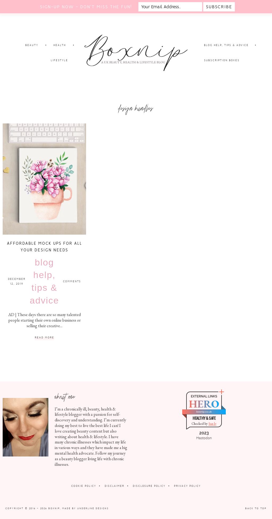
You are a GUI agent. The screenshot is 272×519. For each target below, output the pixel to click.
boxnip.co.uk (204, 411)
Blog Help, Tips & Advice (44, 281)
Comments (72, 281)
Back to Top (256, 508)
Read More (44, 337)
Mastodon (204, 438)
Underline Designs (93, 508)
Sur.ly (212, 423)
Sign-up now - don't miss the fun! (86, 7)
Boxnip (54, 508)
